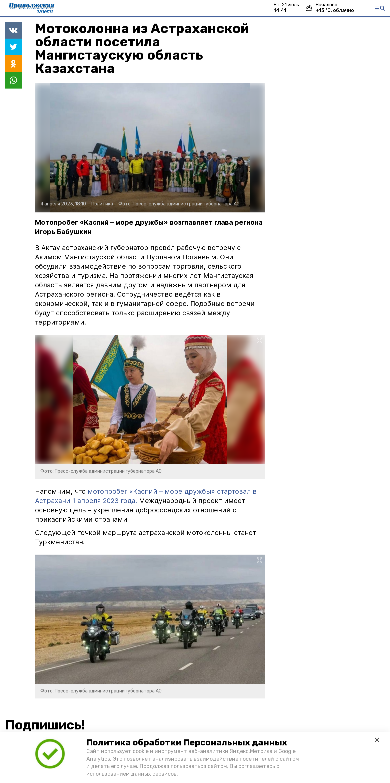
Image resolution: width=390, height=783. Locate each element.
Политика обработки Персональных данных (186, 742)
